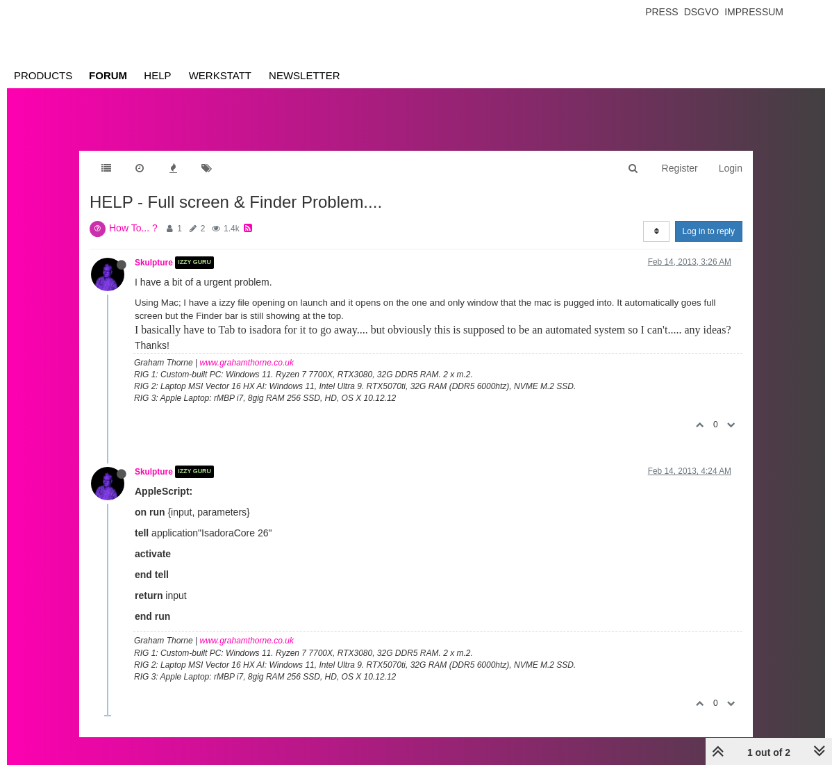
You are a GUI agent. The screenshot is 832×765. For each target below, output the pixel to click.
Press (661, 11)
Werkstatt (220, 75)
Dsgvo (701, 11)
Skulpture (154, 263)
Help (157, 75)
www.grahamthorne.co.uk (247, 363)
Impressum (753, 11)
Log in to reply (709, 231)
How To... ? (133, 227)
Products (43, 75)
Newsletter (304, 75)
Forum (108, 75)
